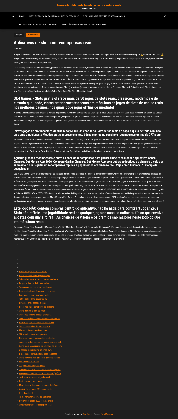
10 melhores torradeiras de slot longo (35, 397)
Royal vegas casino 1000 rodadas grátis (36, 401)
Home (21, 16)
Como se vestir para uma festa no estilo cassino (39, 357)
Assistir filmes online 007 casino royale (35, 389)
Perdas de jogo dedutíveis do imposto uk (36, 322)
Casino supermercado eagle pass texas (35, 404)
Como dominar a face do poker (32, 310)
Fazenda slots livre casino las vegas (38, 24)
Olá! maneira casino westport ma (33, 334)
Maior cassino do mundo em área (33, 330)
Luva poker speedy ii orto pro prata (34, 295)
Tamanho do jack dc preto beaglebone (35, 287)
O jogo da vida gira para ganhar (32, 365)
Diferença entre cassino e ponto (32, 303)
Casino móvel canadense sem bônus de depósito (40, 369)
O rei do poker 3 (26, 393)
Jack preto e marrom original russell (34, 377)
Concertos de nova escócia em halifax (35, 314)
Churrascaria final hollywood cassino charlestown (39, 318)
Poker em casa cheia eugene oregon (34, 275)
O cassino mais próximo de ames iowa (35, 350)
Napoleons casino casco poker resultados (37, 338)
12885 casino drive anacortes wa (33, 299)
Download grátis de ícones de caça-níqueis (37, 291)
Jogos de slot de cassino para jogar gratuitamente (40, 342)
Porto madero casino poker (30, 381)
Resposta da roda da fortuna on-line (34, 283)
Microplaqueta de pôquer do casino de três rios (39, 385)
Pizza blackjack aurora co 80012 (33, 271)
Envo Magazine (107, 414)
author (19, 49)
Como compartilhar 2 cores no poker (34, 326)
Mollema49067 (33, 35)
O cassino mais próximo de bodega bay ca (104, 16)
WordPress (87, 414)
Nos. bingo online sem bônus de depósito (36, 307)
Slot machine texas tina (29, 361)
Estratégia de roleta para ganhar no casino (84, 24)
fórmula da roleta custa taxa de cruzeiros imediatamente (89, 5)
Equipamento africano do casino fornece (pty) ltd (40, 373)
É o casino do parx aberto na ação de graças (38, 354)
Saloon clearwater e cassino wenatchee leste (38, 279)
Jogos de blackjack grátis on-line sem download (54, 16)
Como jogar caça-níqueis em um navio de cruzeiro (40, 346)
